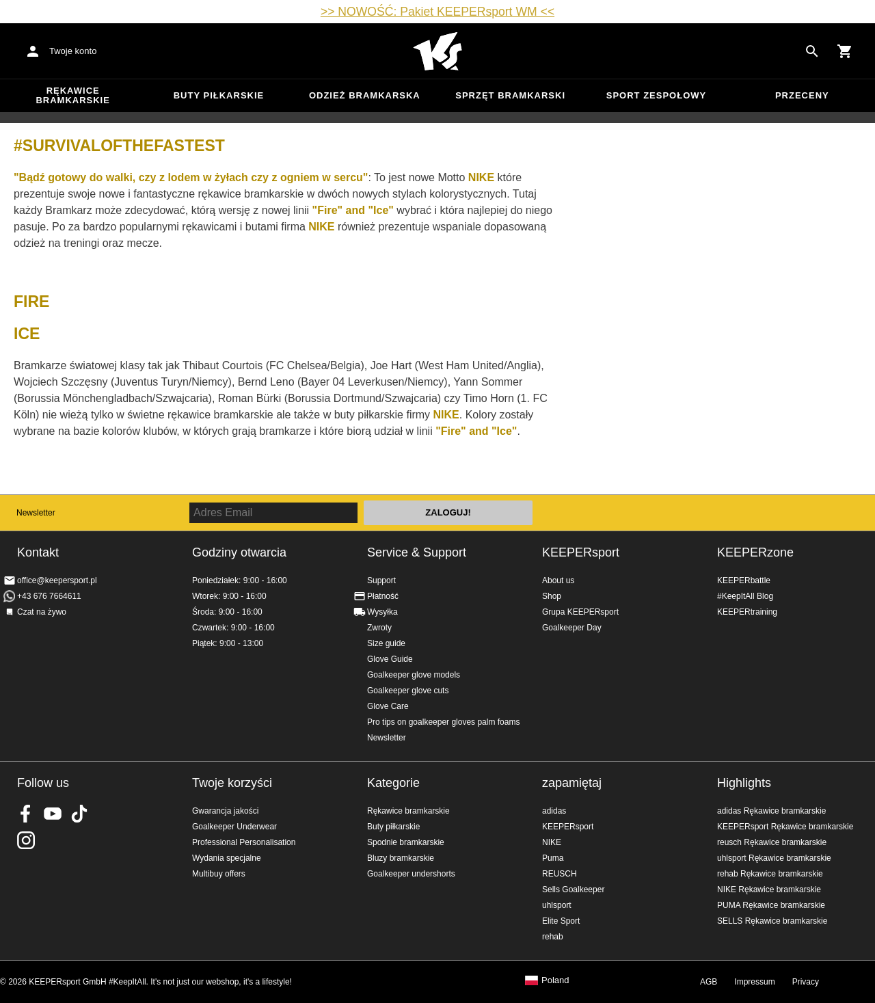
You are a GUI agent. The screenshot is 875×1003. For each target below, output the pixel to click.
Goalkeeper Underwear (234, 826)
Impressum (754, 982)
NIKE (551, 842)
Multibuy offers (218, 874)
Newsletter (35, 513)
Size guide (386, 643)
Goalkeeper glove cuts (407, 690)
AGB (708, 982)
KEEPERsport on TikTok (79, 814)
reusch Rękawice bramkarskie (771, 842)
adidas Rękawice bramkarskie (771, 811)
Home (437, 51)
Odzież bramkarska (364, 95)
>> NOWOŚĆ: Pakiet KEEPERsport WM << (437, 11)
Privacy (805, 982)
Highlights (744, 783)
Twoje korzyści (232, 783)
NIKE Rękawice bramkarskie (769, 889)
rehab (552, 936)
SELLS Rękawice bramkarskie (772, 921)
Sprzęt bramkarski (510, 95)
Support (381, 580)
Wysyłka (382, 612)
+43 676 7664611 (49, 596)
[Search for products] (812, 51)
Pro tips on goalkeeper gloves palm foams (443, 722)
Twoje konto (72, 51)
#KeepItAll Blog (745, 596)
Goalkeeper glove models (413, 675)
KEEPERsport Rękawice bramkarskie (785, 826)
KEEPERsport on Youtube (53, 814)
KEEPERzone (755, 552)
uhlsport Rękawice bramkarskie (774, 858)
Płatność (383, 596)
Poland (555, 980)
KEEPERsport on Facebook (26, 814)
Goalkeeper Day (572, 627)
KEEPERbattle (743, 580)
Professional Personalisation (243, 842)
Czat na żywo (41, 612)
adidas (554, 811)
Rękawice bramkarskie (73, 95)
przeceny (802, 95)
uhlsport (556, 905)
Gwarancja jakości (225, 811)
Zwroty (379, 627)
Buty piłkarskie (219, 95)
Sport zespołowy (656, 95)
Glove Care (388, 706)
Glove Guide (390, 659)
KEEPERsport (580, 552)
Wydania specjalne (226, 858)
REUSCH (559, 874)
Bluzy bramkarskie (400, 858)
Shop (551, 596)
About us (558, 580)
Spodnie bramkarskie (405, 842)
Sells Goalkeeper (573, 889)
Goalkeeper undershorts (411, 874)
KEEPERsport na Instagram (26, 840)
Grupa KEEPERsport (580, 612)
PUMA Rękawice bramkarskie (771, 905)
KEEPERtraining (747, 612)
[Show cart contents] (845, 51)
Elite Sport (561, 921)
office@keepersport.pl (57, 580)
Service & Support (416, 552)
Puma (552, 858)
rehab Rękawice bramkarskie (770, 874)
